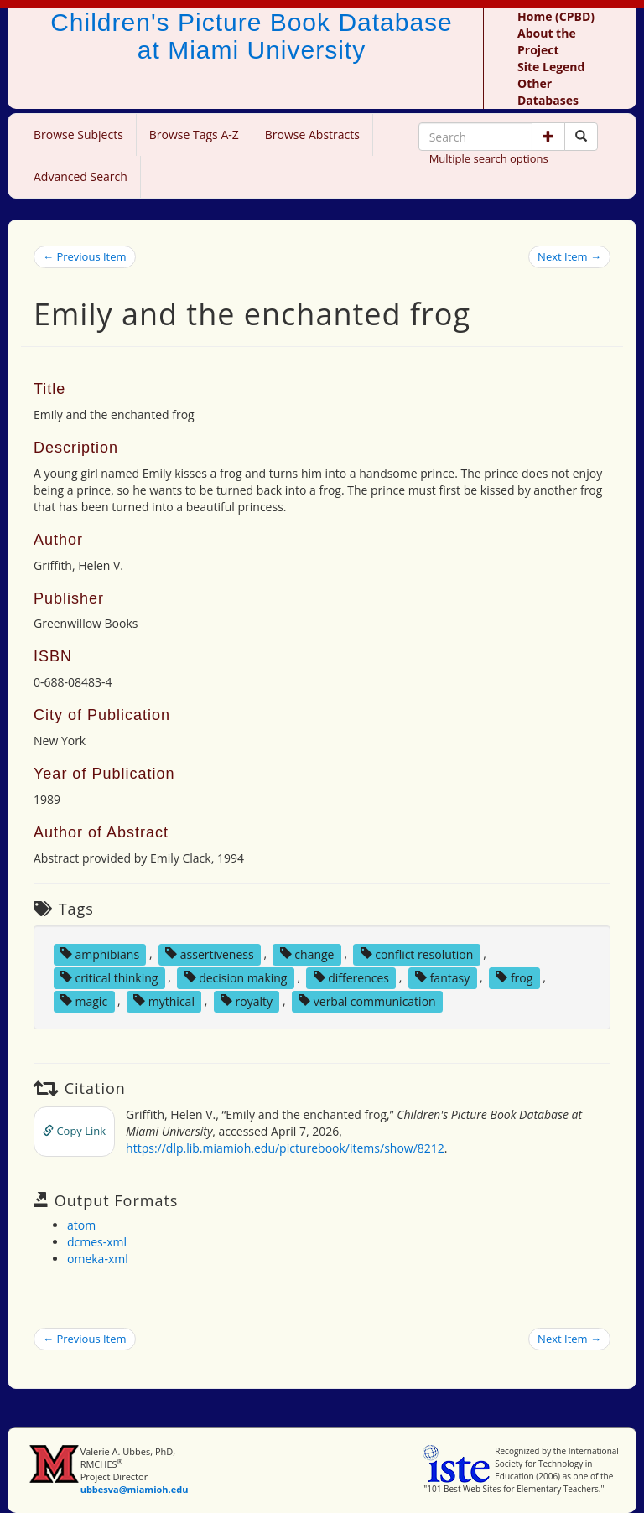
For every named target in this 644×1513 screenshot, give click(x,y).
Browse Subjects (78, 134)
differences (351, 977)
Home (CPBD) (556, 16)
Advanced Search (80, 176)
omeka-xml (97, 1259)
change (307, 953)
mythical (164, 1000)
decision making (236, 977)
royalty (247, 1000)
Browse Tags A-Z (194, 134)
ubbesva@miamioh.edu (134, 1489)
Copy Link (74, 1130)
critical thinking (109, 977)
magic (83, 1000)
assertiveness (209, 953)
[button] (548, 136)
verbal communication (367, 1000)
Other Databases (548, 91)
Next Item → (569, 256)
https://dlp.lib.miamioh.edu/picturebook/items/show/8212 (285, 1148)
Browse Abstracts (312, 134)
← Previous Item (85, 256)
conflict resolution (417, 953)
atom (81, 1225)
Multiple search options (488, 158)
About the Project (546, 41)
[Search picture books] (581, 136)
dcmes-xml (97, 1242)
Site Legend (550, 67)
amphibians (99, 953)
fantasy (442, 977)
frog (514, 977)
